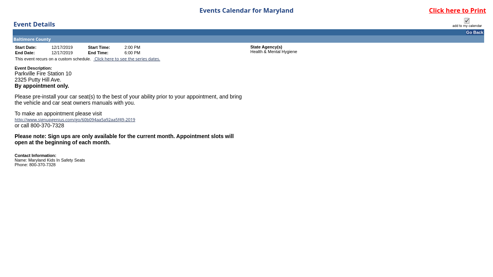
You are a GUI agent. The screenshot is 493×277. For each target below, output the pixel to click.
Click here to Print (457, 10)
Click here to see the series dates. (127, 59)
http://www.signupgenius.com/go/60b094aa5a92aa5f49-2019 (75, 119)
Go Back (474, 32)
